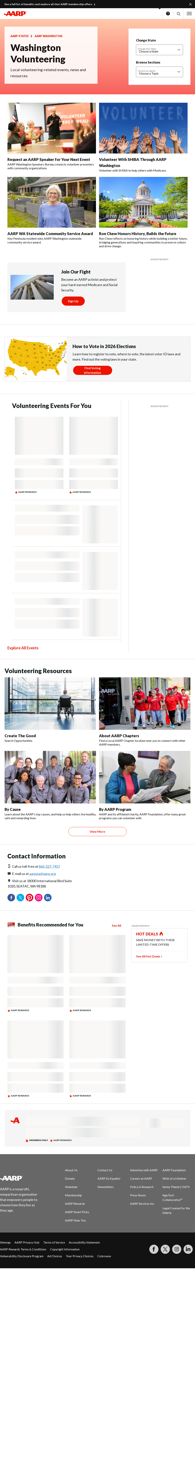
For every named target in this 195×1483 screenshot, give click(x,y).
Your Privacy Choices (80, 1256)
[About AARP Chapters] (144, 711)
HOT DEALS (147, 934)
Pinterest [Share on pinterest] (29, 897)
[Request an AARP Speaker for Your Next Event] (51, 136)
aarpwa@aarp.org (42, 874)
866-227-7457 (49, 866)
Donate (70, 1178)
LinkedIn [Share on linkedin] (48, 897)
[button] (178, 14)
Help (168, 13)
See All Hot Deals (148, 956)
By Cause (13, 809)
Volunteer (71, 1187)
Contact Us (105, 1170)
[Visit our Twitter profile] (165, 1249)
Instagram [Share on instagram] (38, 897)
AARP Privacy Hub (26, 1242)
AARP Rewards (75, 1203)
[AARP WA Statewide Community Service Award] (51, 210)
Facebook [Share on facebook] (11, 897)
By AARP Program (115, 809)
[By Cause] (50, 785)
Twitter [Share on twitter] (20, 897)
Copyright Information (65, 1249)
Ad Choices (54, 1256)
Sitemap (5, 1242)
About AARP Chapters (119, 735)
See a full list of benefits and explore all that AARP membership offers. (48, 4)
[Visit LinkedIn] (188, 1249)
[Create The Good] (50, 710)
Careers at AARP (141, 1178)
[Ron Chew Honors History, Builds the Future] (143, 212)
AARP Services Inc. (142, 1203)
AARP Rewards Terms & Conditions (23, 1249)
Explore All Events (22, 648)
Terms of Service (54, 1242)
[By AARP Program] (144, 785)
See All (116, 925)
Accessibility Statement (84, 1242)
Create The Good (20, 735)
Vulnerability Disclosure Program (21, 1256)
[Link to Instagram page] (176, 1249)
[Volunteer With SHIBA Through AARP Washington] (143, 137)
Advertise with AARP (144, 1170)
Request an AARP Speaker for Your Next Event (48, 159)
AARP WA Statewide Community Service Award (50, 233)
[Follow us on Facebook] (153, 1249)
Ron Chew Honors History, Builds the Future (137, 233)
